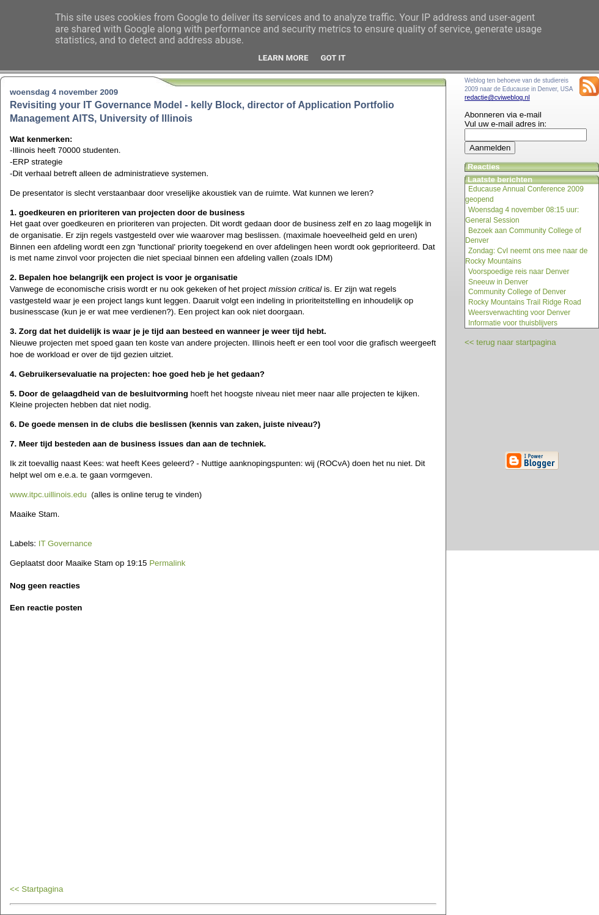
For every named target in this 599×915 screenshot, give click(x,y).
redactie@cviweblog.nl (497, 97)
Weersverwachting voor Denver (519, 312)
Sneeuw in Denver (498, 282)
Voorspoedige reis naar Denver (518, 271)
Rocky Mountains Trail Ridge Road (524, 302)
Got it (332, 57)
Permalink (167, 563)
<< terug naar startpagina (510, 342)
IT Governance (65, 543)
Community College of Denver (517, 291)
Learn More (284, 57)
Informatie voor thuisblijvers (512, 323)
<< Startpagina (36, 889)
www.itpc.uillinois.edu (48, 494)
